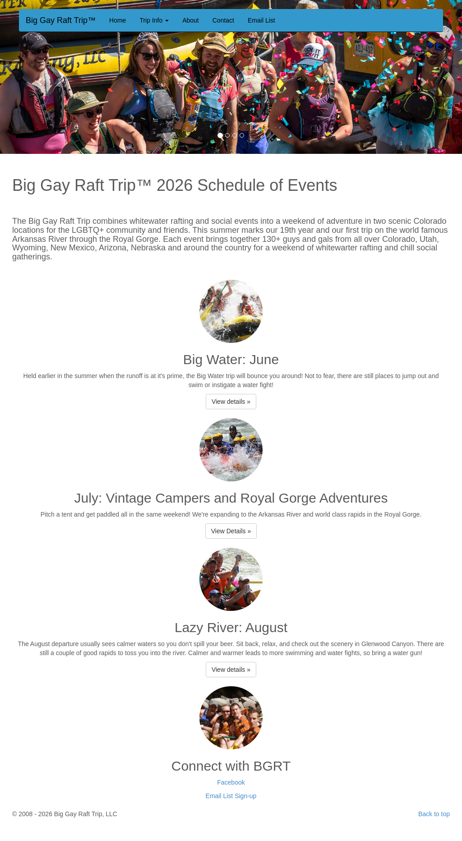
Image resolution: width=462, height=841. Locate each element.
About (190, 20)
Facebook (231, 782)
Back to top (434, 814)
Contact (223, 20)
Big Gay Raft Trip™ (61, 19)
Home (117, 20)
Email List (261, 20)
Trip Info (154, 20)
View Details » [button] (231, 531)
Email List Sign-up (231, 795)
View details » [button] (231, 401)
